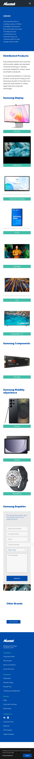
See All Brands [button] (13, 621)
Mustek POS (7, 687)
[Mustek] (9, 3)
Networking (7, 708)
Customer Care (8, 722)
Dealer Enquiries (8, 734)
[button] (30, 3)
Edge (5, 700)
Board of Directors (9, 665)
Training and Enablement (11, 691)
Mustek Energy (8, 682)
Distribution (7, 678)
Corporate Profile (9, 656)
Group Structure (8, 669)
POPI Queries (7, 730)
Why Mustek (7, 661)
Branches (6, 726)
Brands (6, 696)
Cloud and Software (10, 704)
